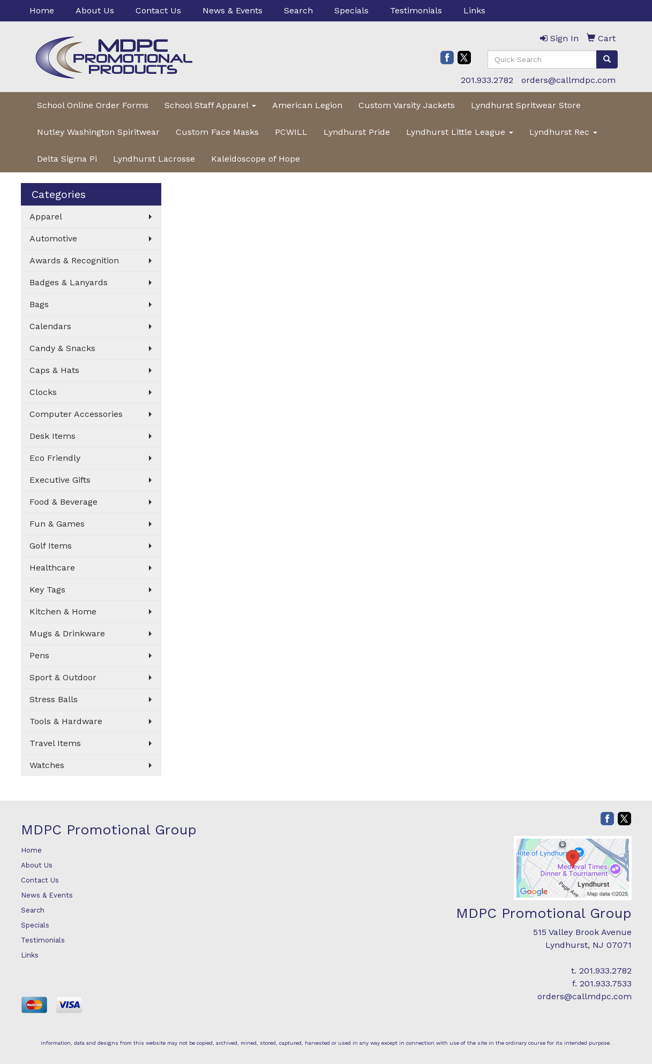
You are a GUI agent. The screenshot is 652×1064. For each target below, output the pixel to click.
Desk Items (52, 436)
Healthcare (52, 568)
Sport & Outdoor (62, 677)
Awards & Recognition (74, 260)
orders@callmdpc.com (568, 80)
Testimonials (416, 10)
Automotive (53, 238)
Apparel (45, 216)
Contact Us (158, 10)
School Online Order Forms (92, 105)
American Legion (307, 105)
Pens (39, 655)
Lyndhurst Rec (563, 132)
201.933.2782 (487, 80)
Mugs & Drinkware (67, 633)
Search (298, 10)
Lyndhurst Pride (357, 132)
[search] (607, 59)
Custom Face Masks (217, 132)
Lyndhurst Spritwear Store (526, 105)
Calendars (50, 326)
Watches (46, 765)
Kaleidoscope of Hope (255, 159)
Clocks (43, 392)
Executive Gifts (60, 480)
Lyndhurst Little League (459, 132)
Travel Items (55, 743)
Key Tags (47, 589)
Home (41, 10)
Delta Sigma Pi (67, 159)
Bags (39, 304)
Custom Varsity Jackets (406, 105)
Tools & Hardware (65, 721)
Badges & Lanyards (68, 282)
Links (474, 10)
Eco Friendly (54, 458)
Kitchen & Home (62, 611)
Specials (351, 10)
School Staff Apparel (210, 105)
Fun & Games (57, 524)
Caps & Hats (54, 370)
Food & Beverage (63, 502)
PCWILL (291, 132)
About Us (95, 10)
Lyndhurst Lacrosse (154, 159)
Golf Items (50, 546)
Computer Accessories (76, 414)
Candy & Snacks (62, 348)
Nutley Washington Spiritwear (98, 132)
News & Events (233, 10)
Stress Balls (53, 699)
